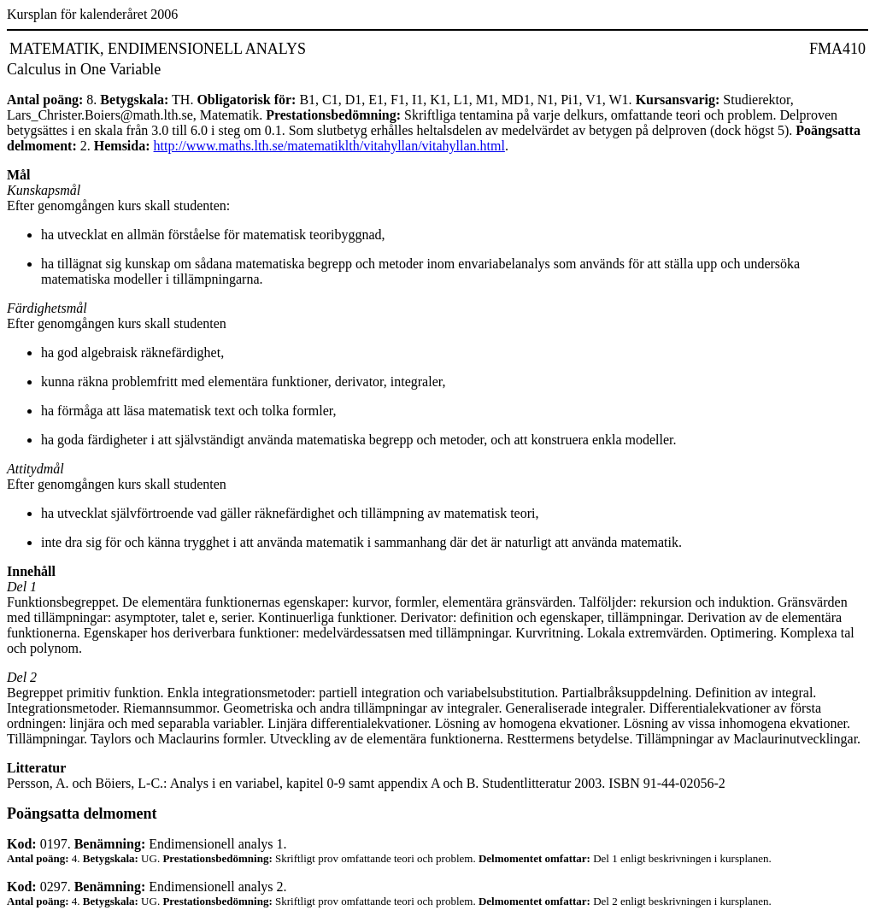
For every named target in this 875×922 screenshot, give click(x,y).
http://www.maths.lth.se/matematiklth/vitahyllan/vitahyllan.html (329, 145)
